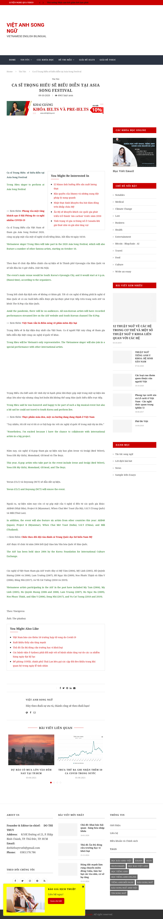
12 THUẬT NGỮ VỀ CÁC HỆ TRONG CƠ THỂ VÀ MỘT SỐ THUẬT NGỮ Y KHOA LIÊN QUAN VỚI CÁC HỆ (133, 332)
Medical (119, 201)
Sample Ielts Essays (125, 474)
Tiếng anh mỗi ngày (122, 882)
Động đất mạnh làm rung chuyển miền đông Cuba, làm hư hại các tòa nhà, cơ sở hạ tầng (92, 870)
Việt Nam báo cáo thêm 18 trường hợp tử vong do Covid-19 (44, 637)
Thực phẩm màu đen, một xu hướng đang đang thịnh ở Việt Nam (58, 416)
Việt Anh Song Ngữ (39, 699)
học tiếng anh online (123, 876)
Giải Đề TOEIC (108, 59)
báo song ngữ (145, 882)
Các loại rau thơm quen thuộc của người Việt (145, 378)
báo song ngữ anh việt (124, 887)
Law (117, 215)
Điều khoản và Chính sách (124, 840)
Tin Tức (25, 59)
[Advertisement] (107, 30)
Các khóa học (45, 59)
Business (119, 222)
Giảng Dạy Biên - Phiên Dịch (26, 69)
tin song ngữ (118, 893)
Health (118, 229)
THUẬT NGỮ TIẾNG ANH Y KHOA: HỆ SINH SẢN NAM (144, 357)
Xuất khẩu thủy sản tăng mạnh (29, 642)
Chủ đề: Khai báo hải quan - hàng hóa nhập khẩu (92, 828)
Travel (118, 250)
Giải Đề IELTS (87, 59)
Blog (70, 69)
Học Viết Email (123, 171)
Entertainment (123, 236)
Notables (120, 194)
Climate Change (123, 208)
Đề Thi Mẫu (65, 59)
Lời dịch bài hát (123, 460)
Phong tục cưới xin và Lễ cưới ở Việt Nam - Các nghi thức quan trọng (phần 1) (145, 401)
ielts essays (117, 866)
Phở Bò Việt (141, 421)
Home (12, 59)
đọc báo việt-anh (138, 866)
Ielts (149, 860)
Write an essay (123, 271)
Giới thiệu (115, 825)
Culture (119, 264)
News (118, 467)
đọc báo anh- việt (121, 860)
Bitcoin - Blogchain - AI (127, 243)
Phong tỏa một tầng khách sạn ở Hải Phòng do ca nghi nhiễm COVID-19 (25, 215)
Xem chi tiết (56, 901)
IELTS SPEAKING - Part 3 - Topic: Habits (66, 2)
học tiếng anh (119, 871)
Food (117, 257)
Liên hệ (114, 833)
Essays (138, 860)
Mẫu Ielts (54, 69)
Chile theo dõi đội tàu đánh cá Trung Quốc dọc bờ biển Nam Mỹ (56, 536)
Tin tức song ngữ (124, 454)
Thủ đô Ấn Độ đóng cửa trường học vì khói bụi (38, 647)
